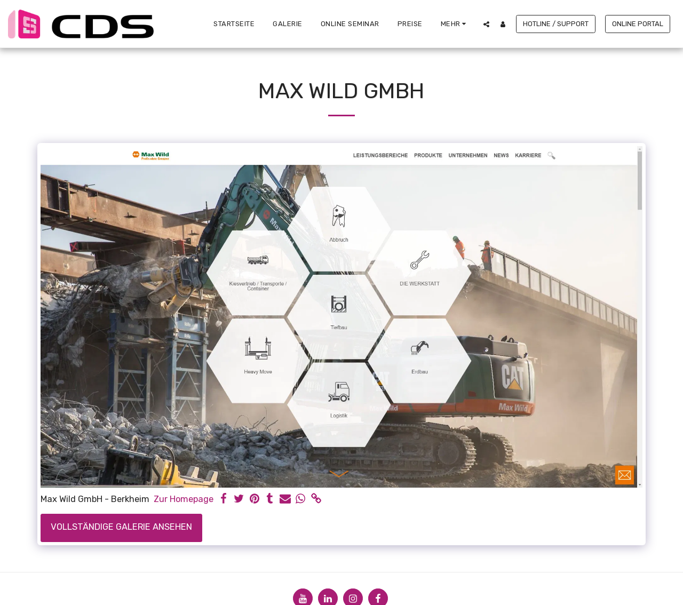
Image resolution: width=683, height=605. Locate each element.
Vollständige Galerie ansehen (121, 527)
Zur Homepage (183, 499)
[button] (486, 24)
